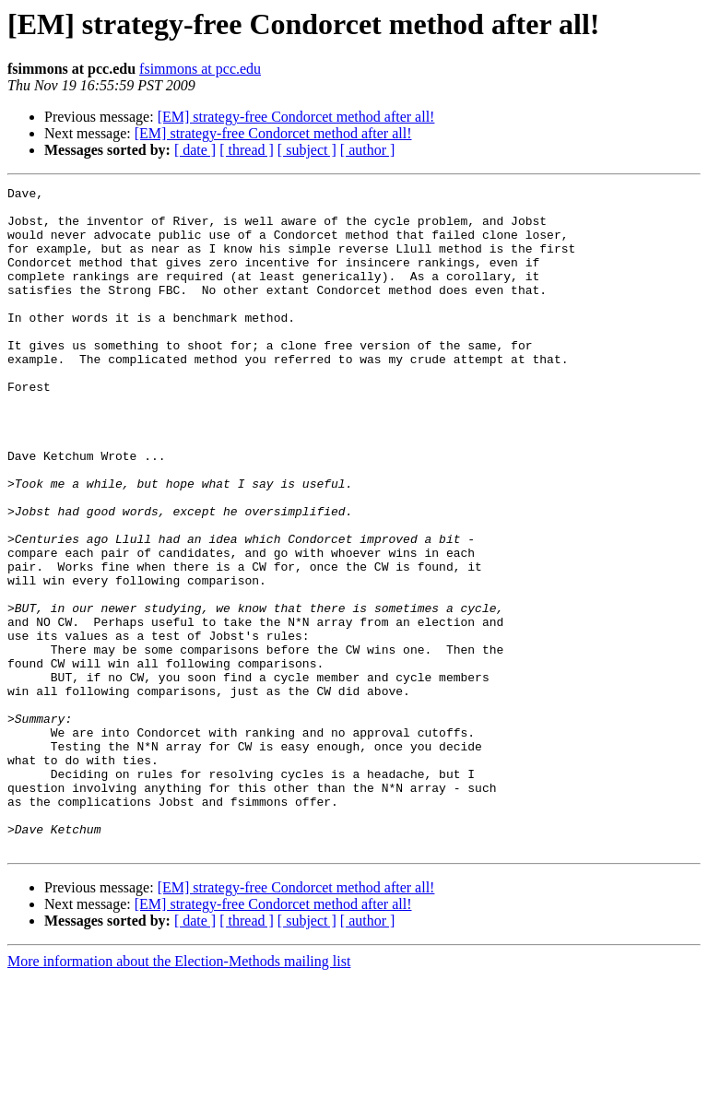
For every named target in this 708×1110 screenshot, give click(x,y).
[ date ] (195, 150)
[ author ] (367, 150)
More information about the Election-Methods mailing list (178, 1094)
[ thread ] (246, 150)
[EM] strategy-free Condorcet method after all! (296, 116)
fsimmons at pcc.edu (200, 69)
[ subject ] (306, 150)
